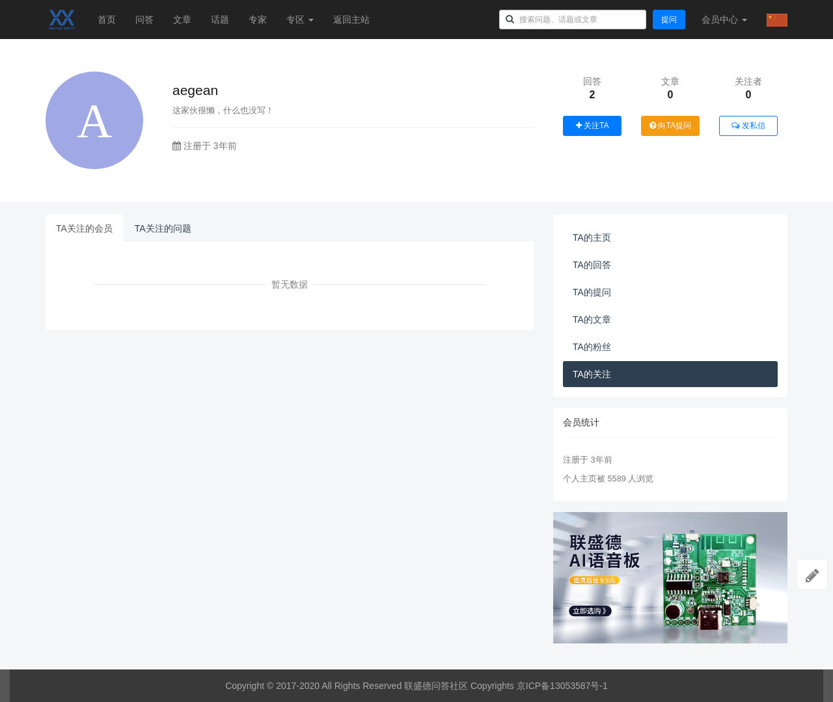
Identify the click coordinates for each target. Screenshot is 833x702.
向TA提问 (670, 125)
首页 (107, 19)
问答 (144, 19)
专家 (258, 19)
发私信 (748, 125)
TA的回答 (592, 265)
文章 (182, 19)
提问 (669, 19)
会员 (724, 19)
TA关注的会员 (84, 228)
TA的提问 (592, 292)
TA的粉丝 (592, 347)
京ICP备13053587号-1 (562, 686)
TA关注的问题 (163, 228)
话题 (220, 19)
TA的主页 (592, 237)
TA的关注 (592, 374)
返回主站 (351, 19)
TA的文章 (592, 319)
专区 (300, 19)
